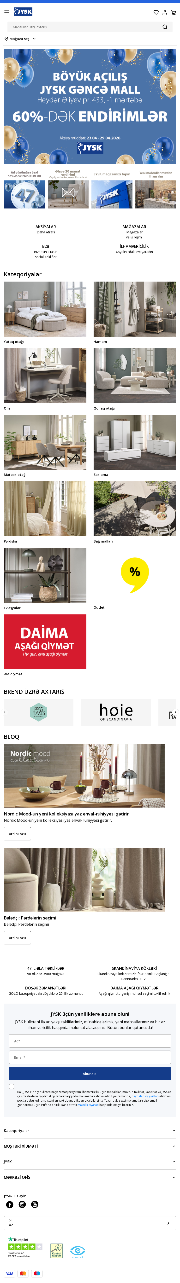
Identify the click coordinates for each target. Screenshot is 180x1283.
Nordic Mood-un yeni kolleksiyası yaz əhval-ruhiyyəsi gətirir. (67, 814)
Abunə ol (90, 1073)
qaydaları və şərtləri (145, 1096)
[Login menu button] (165, 12)
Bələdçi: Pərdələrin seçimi (30, 918)
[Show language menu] (90, 1223)
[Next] (175, 712)
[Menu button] (7, 12)
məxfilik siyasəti (88, 1105)
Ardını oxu (17, 834)
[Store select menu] (20, 38)
